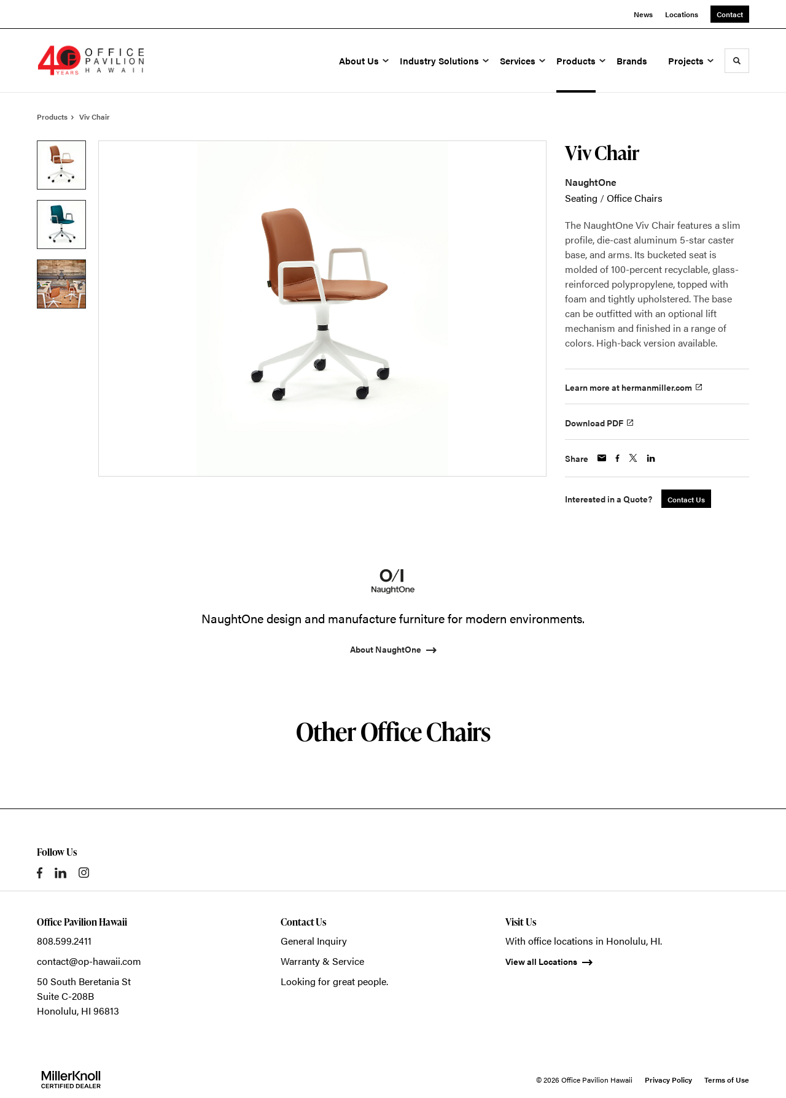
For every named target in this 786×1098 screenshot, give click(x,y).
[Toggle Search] (737, 60)
